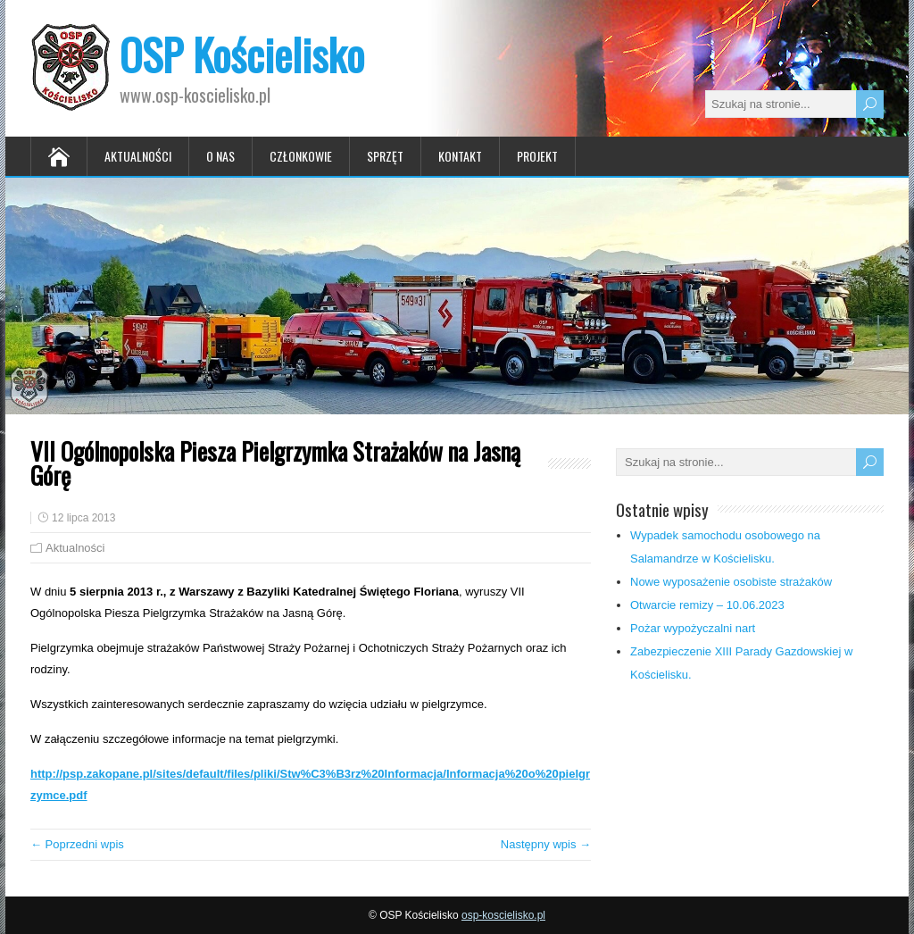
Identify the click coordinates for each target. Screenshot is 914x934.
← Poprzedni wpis (77, 844)
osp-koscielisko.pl (503, 915)
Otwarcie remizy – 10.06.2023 (707, 605)
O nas (220, 155)
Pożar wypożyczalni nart (692, 628)
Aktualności (137, 155)
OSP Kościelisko (242, 54)
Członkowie (301, 155)
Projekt (537, 155)
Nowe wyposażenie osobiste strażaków (731, 581)
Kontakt (460, 155)
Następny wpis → (546, 844)
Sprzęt (385, 155)
